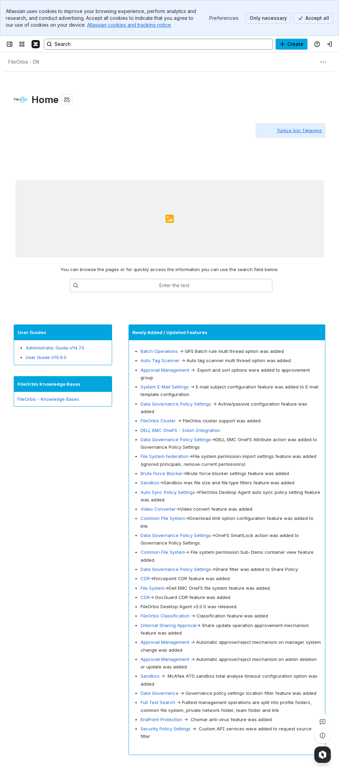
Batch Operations (159, 351)
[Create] (291, 44)
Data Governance (160, 693)
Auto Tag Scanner (160, 360)
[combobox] (95, 285)
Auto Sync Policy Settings (168, 492)
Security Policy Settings (166, 728)
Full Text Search (158, 702)
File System (153, 588)
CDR (145, 578)
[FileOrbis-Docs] (35, 44)
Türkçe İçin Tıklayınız (299, 130)
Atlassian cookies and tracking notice (129, 25)
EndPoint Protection (161, 719)
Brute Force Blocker (161, 473)
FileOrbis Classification (165, 616)
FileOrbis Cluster (158, 420)
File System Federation (165, 456)
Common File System (163, 518)
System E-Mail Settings (165, 386)
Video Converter (158, 509)
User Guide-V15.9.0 (46, 357)
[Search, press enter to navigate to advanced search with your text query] (158, 44)
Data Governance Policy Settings (176, 404)
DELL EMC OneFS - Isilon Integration (180, 430)
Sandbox (150, 482)
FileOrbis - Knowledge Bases (48, 399)
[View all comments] (322, 721)
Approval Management (165, 370)
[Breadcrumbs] (23, 62)
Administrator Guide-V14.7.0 (55, 347)
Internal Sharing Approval (168, 625)
